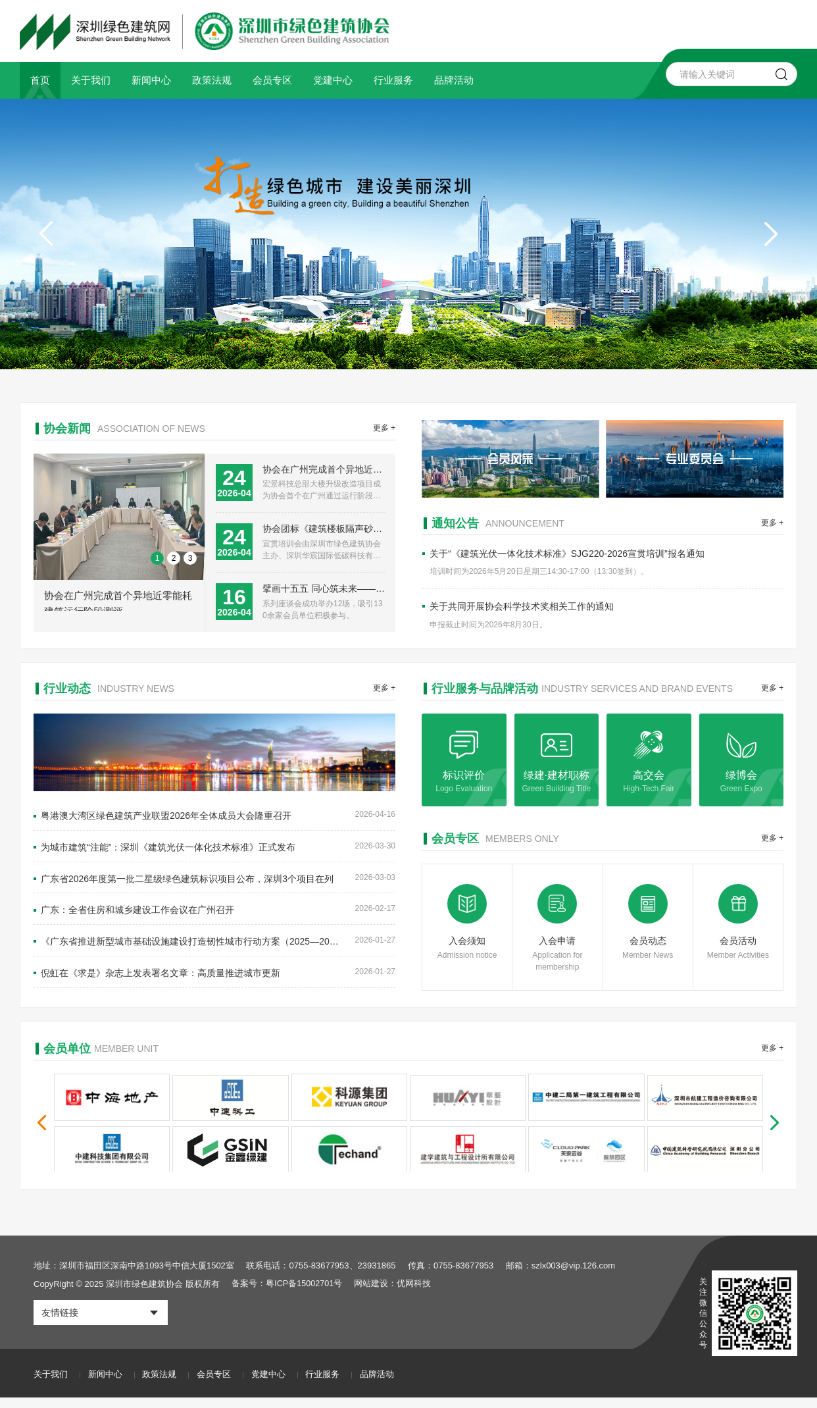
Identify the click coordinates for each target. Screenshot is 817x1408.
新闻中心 (151, 80)
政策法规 (212, 80)
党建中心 (333, 80)
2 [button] (174, 569)
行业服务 (393, 80)
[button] (771, 233)
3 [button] (190, 569)
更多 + (384, 428)
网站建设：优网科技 (394, 1294)
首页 (40, 80)
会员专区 (272, 80)
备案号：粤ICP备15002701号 (288, 1294)
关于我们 (91, 80)
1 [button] (157, 569)
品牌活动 (454, 80)
